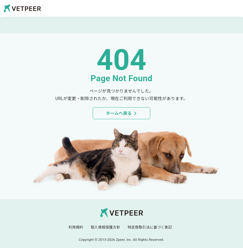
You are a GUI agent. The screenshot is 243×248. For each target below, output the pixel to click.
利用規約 (75, 227)
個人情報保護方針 (105, 227)
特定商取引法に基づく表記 (150, 227)
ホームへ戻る (119, 113)
